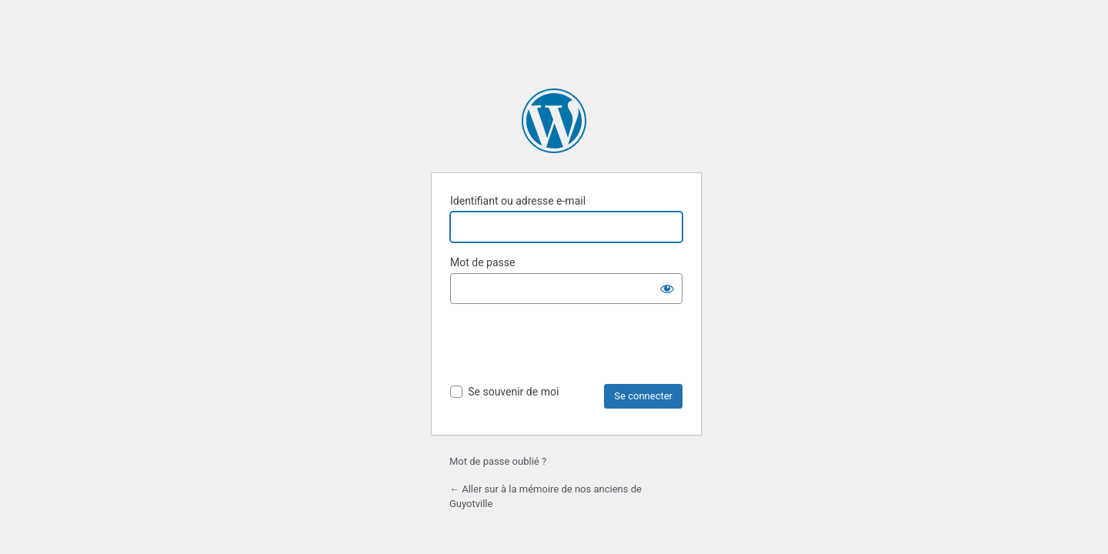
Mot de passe (482, 262)
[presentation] (567, 346)
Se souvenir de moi (513, 391)
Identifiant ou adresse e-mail (518, 201)
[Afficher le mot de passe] (667, 288)
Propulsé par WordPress (554, 120)
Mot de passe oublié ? (497, 461)
